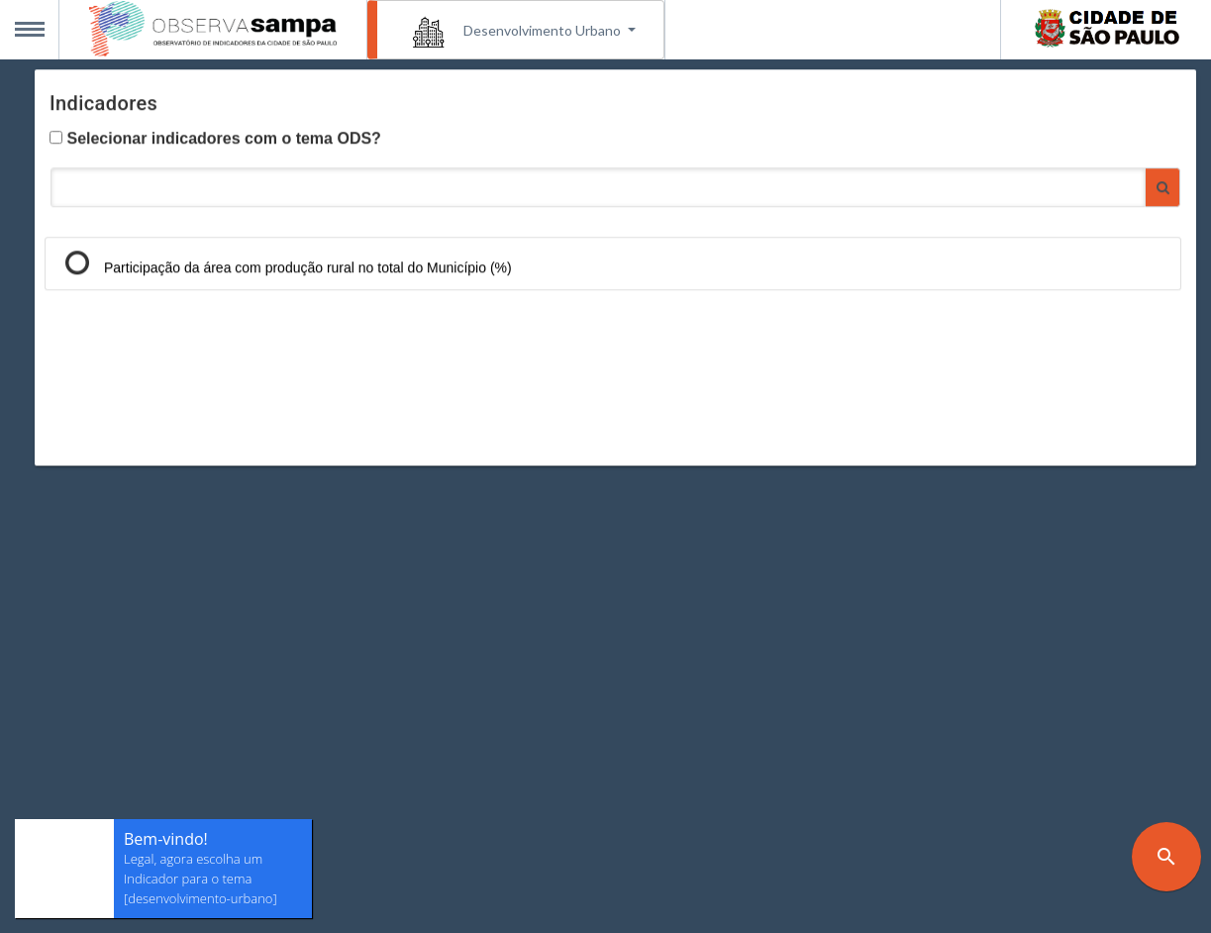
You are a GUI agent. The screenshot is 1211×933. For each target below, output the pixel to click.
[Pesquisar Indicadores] (598, 201)
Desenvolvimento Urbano (516, 31)
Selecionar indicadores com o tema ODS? (223, 152)
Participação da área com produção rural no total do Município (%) (308, 280)
